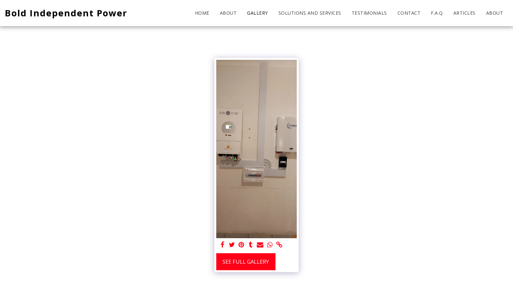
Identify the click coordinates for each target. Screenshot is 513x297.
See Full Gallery (245, 261)
